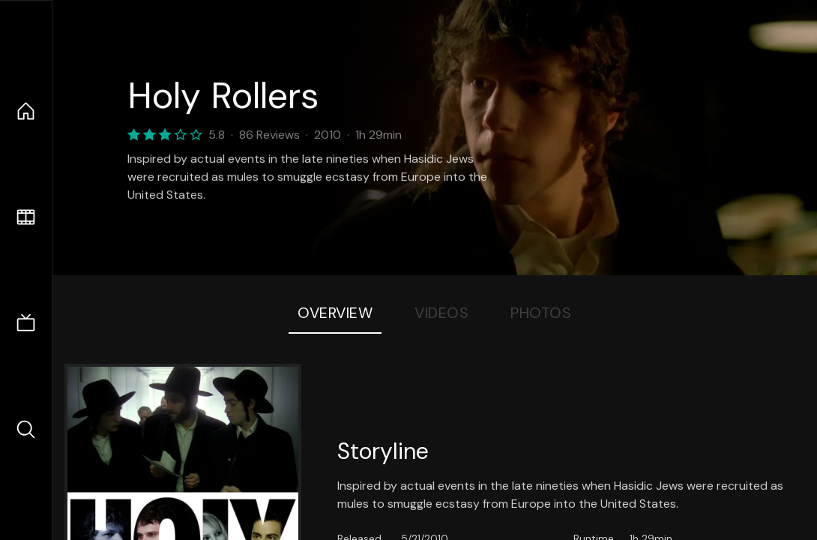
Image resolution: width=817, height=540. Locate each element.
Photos (540, 312)
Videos (441, 312)
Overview (335, 312)
